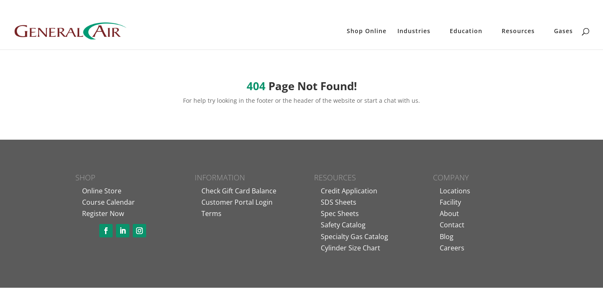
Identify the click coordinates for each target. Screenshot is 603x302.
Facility (450, 202)
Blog (447, 236)
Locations (455, 190)
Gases (563, 31)
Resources (518, 31)
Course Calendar (108, 202)
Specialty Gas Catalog (354, 236)
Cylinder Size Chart (350, 248)
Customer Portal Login (237, 202)
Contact (452, 224)
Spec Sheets (340, 213)
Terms (211, 213)
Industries (413, 31)
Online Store (101, 190)
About (449, 213)
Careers (452, 248)
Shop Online (367, 31)
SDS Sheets (338, 202)
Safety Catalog (343, 224)
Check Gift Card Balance (238, 190)
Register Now (103, 213)
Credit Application (349, 190)
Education (466, 31)
